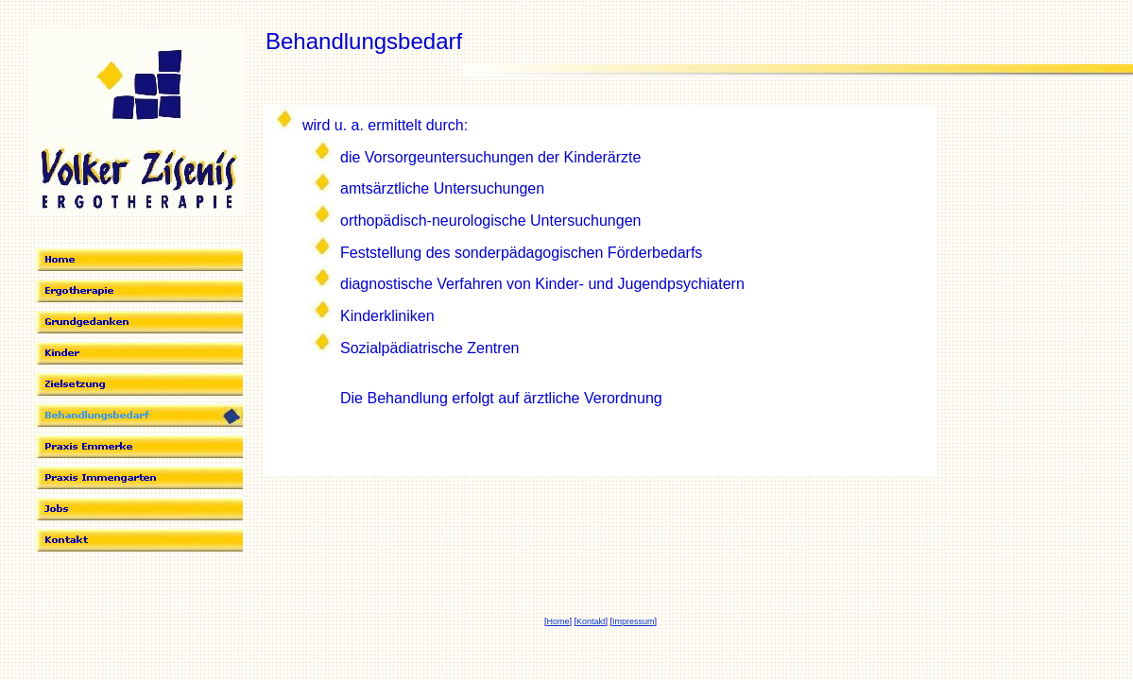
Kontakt (591, 621)
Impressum (633, 621)
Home (557, 621)
